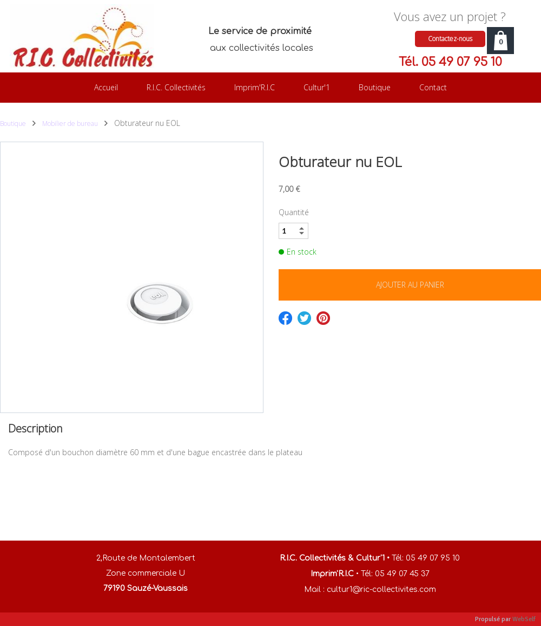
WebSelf (524, 619)
